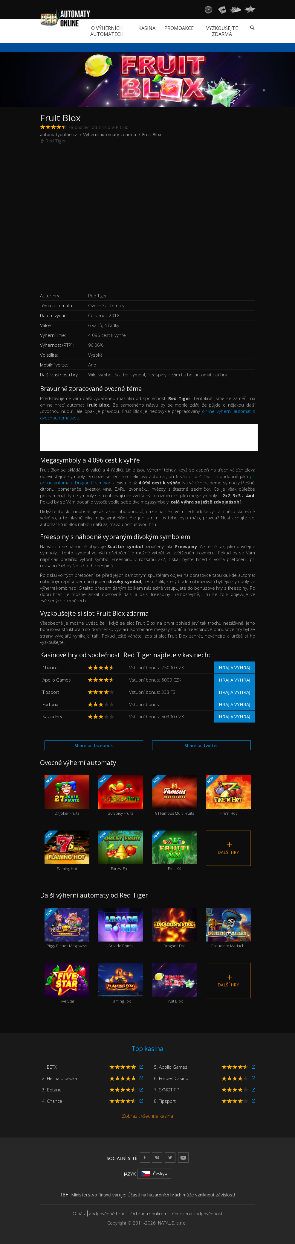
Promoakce (179, 28)
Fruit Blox (174, 983)
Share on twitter (201, 745)
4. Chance (52, 1101)
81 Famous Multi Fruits (174, 795)
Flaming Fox (120, 983)
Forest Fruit (120, 851)
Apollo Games (56, 680)
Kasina (146, 28)
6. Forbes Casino (171, 1078)
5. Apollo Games (170, 1067)
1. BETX (49, 1067)
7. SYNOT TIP (166, 1090)
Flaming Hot (67, 851)
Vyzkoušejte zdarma (222, 31)
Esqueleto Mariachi (228, 928)
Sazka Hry (52, 717)
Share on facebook (94, 745)
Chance (50, 667)
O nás (79, 1213)
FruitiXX (174, 851)
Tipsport (50, 692)
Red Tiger (55, 141)
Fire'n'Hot (228, 795)
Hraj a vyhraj (234, 667)
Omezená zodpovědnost (197, 1213)
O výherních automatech (107, 31)
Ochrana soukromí (149, 1213)
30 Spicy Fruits (120, 795)
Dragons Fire (174, 928)
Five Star (67, 983)
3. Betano (52, 1090)
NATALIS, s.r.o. (172, 1223)
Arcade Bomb (120, 928)
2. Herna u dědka (59, 1078)
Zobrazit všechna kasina (147, 1116)
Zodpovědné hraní (107, 1213)
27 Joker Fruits (67, 795)
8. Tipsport (165, 1101)
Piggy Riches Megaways (67, 928)
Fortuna (50, 704)
